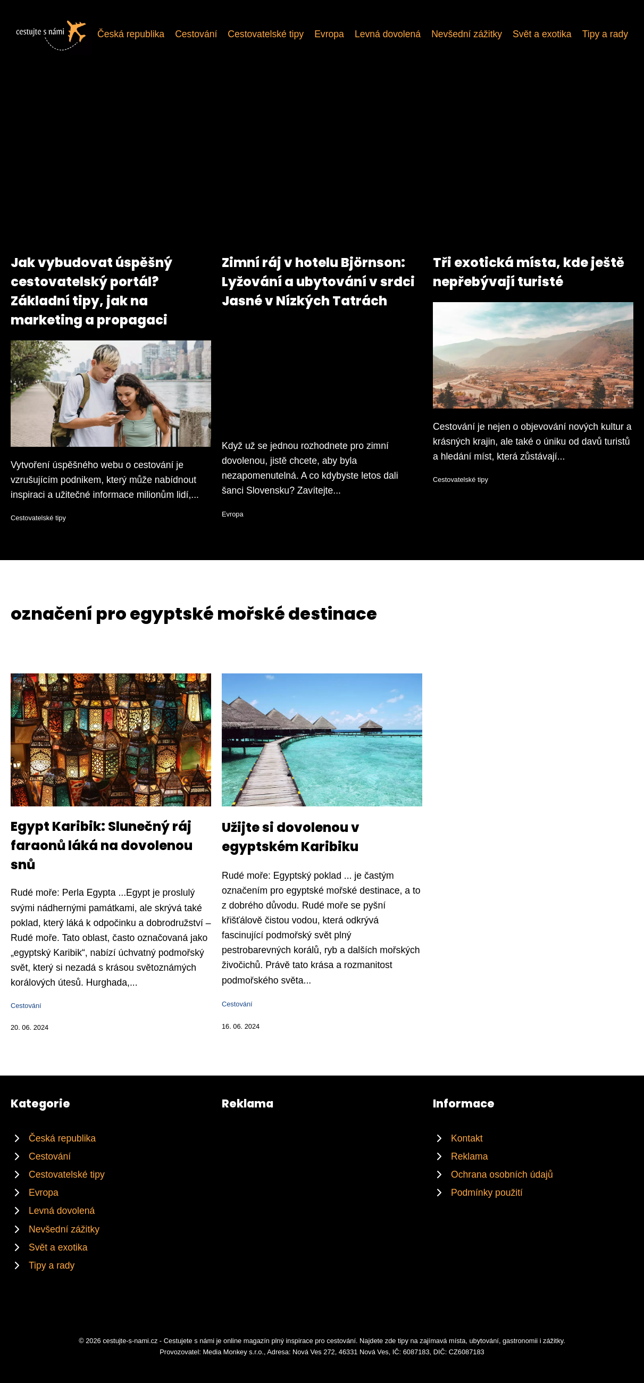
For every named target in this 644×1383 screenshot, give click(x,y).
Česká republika (130, 34)
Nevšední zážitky (466, 34)
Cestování (196, 34)
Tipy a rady (605, 34)
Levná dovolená (388, 34)
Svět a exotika (542, 34)
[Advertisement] (322, 173)
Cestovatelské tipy (266, 34)
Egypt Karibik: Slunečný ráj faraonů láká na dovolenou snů (102, 845)
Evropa (329, 34)
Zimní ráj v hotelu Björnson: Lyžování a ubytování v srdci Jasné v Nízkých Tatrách (318, 282)
